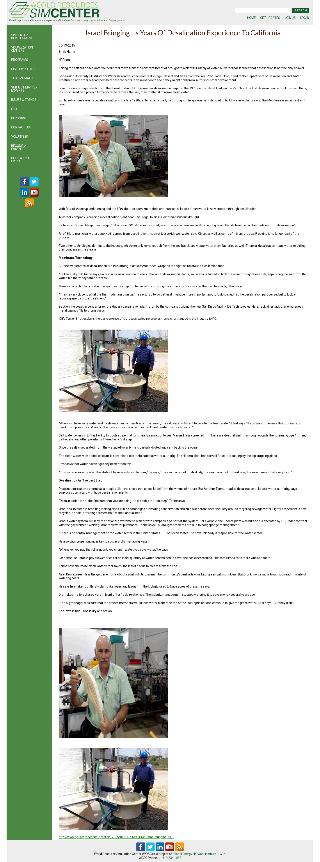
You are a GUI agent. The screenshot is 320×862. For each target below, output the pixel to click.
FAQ (14, 109)
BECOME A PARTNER (18, 147)
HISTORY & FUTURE (24, 69)
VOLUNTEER (19, 136)
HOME (251, 18)
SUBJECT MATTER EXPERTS (24, 89)
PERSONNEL (19, 118)
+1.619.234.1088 (169, 858)
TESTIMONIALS (22, 78)
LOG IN (304, 18)
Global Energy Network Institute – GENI (199, 854)
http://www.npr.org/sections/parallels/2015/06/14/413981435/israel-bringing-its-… (116, 837)
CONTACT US (20, 127)
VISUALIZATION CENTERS (22, 49)
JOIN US (290, 18)
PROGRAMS (19, 59)
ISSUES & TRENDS (23, 99)
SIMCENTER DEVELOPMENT (22, 36)
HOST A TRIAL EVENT (21, 159)
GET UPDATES (270, 18)
